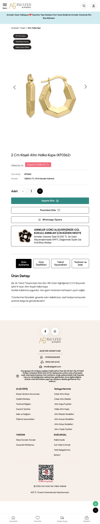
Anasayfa (15, 28)
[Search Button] (84, 6)
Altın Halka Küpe (34, 28)
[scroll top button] (95, 510)
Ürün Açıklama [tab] (23, 263)
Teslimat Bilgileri (23, 404)
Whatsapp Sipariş (50, 219)
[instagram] (55, 331)
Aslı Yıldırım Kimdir (62, 445)
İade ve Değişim (23, 414)
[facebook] (45, 331)
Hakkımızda (59, 440)
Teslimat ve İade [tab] (80, 263)
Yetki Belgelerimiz (62, 450)
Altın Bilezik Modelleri (64, 414)
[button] (85, 87)
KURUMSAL (60, 434)
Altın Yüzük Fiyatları (63, 429)
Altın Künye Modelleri (64, 419)
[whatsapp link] (95, 503)
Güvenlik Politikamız (25, 445)
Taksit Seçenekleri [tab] (60, 263)
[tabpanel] (50, 288)
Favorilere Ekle (50, 210)
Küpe (23, 28)
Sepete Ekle (50, 200)
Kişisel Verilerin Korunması (28, 394)
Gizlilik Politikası (23, 399)
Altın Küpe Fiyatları (62, 404)
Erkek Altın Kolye (62, 394)
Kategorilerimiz (62, 389)
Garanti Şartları (23, 409)
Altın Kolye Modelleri (63, 424)
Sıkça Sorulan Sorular (26, 440)
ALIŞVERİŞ (22, 389)
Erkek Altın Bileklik (62, 399)
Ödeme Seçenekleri (25, 419)
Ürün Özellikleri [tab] (41, 263)
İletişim (57, 455)
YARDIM (20, 434)
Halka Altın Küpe (61, 409)
